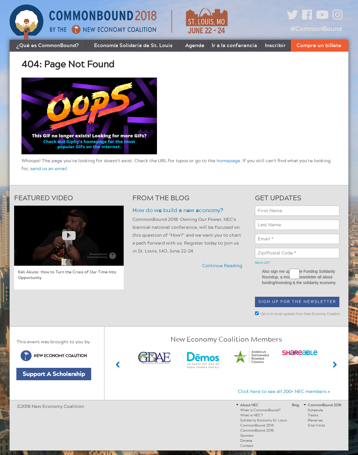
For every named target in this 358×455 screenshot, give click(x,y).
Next (335, 365)
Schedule (315, 410)
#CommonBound (316, 29)
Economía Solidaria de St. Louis (133, 45)
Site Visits (316, 425)
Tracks (313, 415)
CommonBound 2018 (324, 405)
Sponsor (247, 435)
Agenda (194, 45)
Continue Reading (222, 265)
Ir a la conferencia (234, 45)
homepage (228, 161)
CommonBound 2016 (257, 430)
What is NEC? (251, 415)
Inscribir (275, 45)
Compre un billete (318, 45)
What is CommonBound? (260, 410)
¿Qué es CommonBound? (47, 45)
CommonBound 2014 (257, 425)
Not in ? (262, 262)
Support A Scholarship (54, 374)
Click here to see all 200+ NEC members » (284, 391)
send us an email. (49, 168)
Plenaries (315, 420)
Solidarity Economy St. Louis (263, 420)
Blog (295, 405)
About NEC (249, 405)
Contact (246, 445)
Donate (246, 440)
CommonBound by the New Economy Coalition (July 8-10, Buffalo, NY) (119, 22)
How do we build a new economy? (177, 210)
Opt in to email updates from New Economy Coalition (297, 313)
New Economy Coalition (54, 355)
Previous (118, 365)
